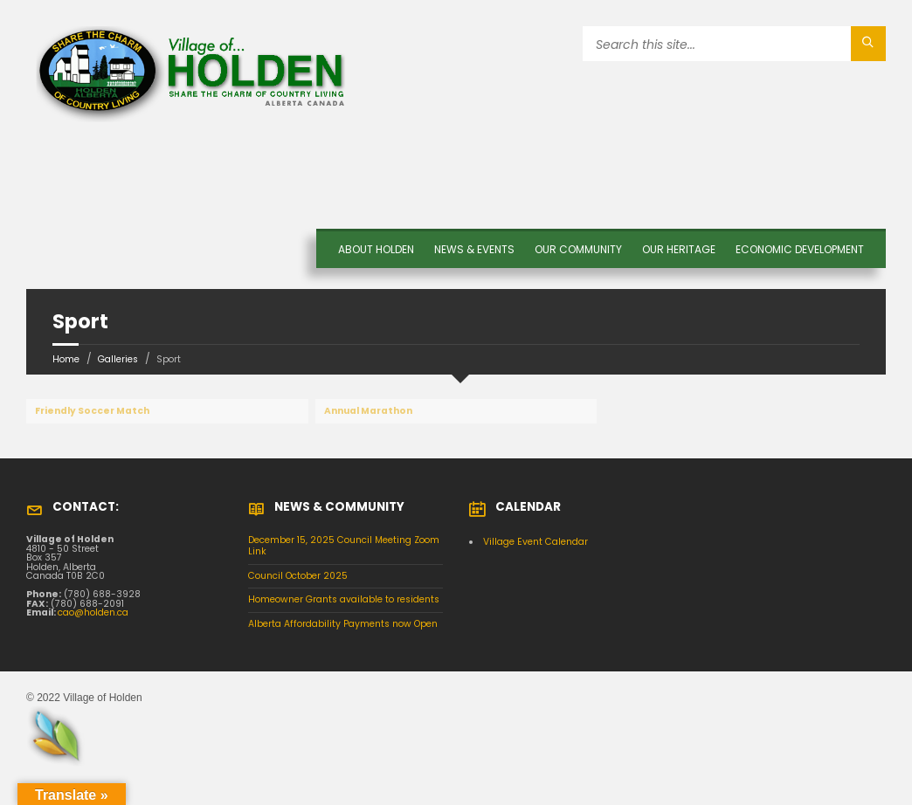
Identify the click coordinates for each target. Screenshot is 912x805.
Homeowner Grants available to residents (343, 599)
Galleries (118, 359)
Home (65, 359)
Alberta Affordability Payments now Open (343, 623)
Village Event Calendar (535, 541)
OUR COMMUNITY (578, 249)
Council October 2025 (298, 575)
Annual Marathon (368, 410)
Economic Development (800, 249)
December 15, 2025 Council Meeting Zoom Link (343, 545)
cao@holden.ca (93, 612)
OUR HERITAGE (678, 249)
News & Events (474, 249)
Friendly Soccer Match (92, 410)
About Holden (376, 249)
